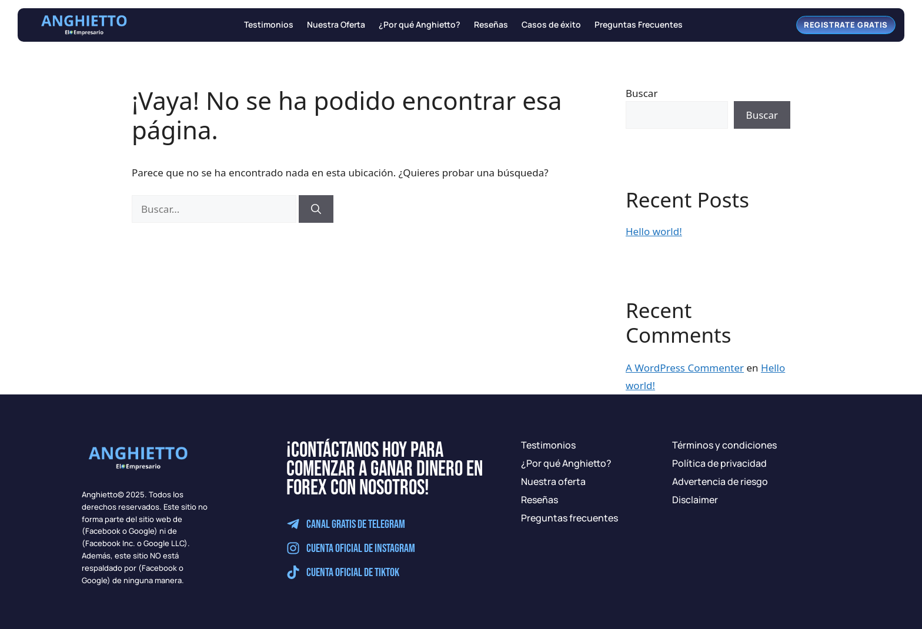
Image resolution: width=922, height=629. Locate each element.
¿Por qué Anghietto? (419, 25)
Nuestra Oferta (336, 25)
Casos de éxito (551, 25)
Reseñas (491, 25)
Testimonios (268, 25)
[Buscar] (316, 209)
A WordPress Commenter (685, 367)
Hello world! (654, 231)
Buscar (641, 93)
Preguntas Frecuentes (638, 25)
